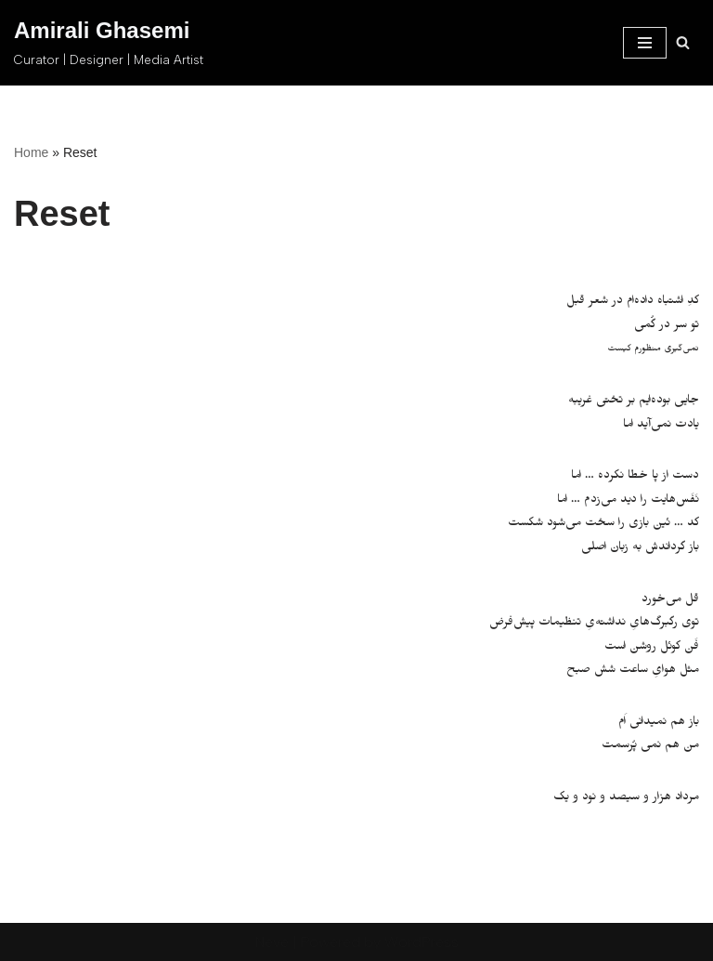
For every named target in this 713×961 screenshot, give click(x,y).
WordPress (421, 942)
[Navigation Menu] (645, 43)
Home (31, 152)
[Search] (683, 42)
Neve (272, 942)
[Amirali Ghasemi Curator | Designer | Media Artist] (108, 42)
